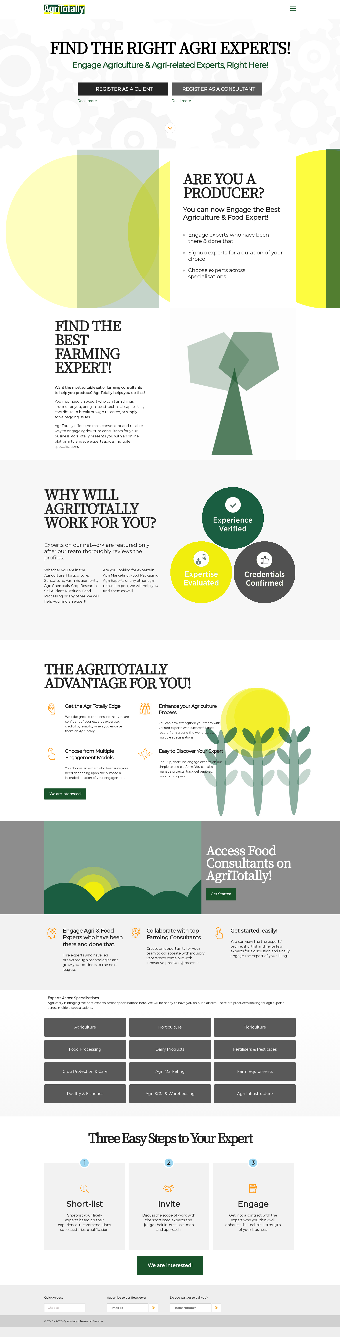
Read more (87, 101)
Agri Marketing (170, 1071)
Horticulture (170, 1027)
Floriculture (255, 1027)
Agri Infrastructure (255, 1093)
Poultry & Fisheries (85, 1093)
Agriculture (85, 1027)
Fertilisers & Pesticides (255, 1049)
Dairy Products (170, 1049)
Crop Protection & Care (85, 1071)
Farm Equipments (255, 1071)
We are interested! (65, 794)
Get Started (221, 894)
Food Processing (85, 1049)
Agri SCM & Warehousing (170, 1093)
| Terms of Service (90, 1321)
